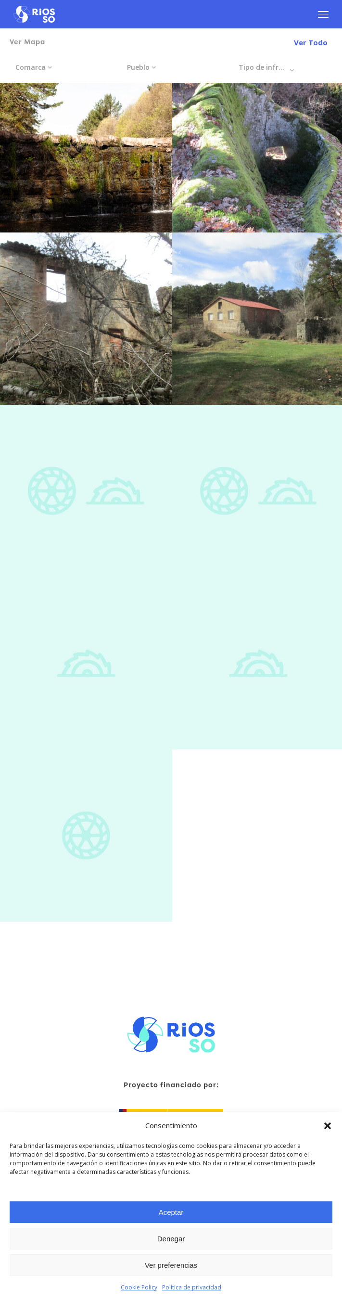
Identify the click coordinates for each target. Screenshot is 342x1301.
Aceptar (171, 1212)
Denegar (171, 1239)
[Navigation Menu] (323, 14)
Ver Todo (311, 42)
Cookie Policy (139, 1287)
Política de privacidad (191, 1287)
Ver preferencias (171, 1265)
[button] (327, 1126)
